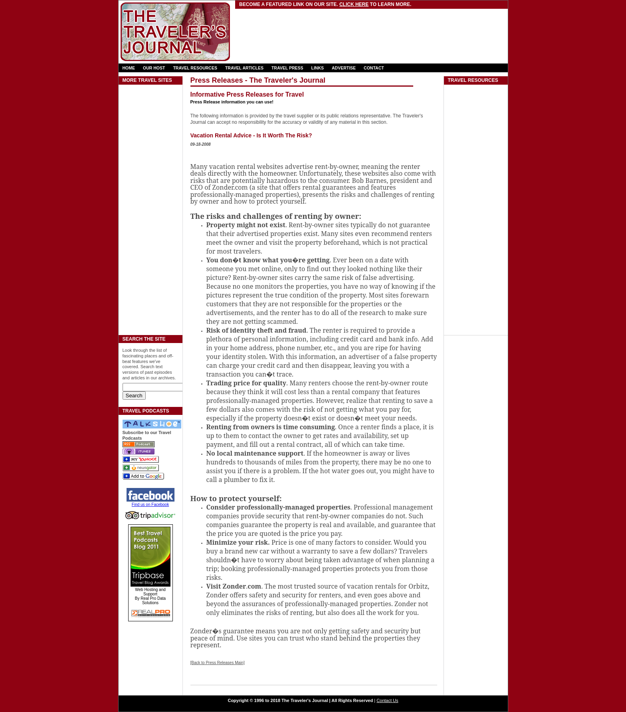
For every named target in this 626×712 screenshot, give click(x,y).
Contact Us (387, 700)
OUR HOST (154, 67)
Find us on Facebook (150, 504)
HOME (129, 67)
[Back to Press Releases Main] (217, 662)
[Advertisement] (329, 26)
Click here (353, 4)
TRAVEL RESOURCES (195, 67)
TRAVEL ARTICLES (244, 67)
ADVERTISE (344, 67)
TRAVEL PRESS (287, 67)
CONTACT (374, 67)
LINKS (317, 67)
